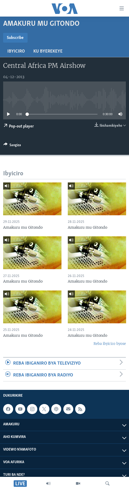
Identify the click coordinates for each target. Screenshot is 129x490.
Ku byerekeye (48, 51)
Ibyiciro (16, 51)
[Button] (12, 146)
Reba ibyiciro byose (110, 343)
